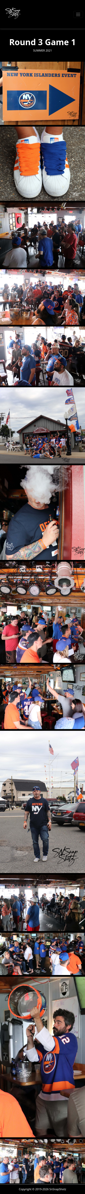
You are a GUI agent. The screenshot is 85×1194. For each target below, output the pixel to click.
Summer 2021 (42, 50)
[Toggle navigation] (78, 14)
